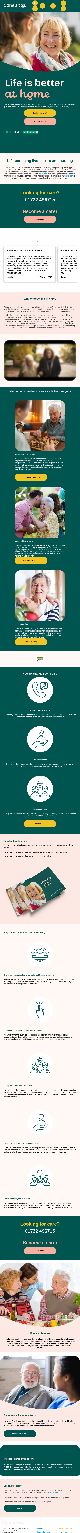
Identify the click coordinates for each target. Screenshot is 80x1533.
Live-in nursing (31, 642)
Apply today (40, 219)
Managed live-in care (31, 560)
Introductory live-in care (31, 477)
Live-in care (38, 1528)
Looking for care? (40, 113)
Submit (19, 1508)
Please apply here (51, 1492)
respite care (69, 176)
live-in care (43, 174)
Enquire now (40, 824)
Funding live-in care (19, 1434)
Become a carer (40, 121)
